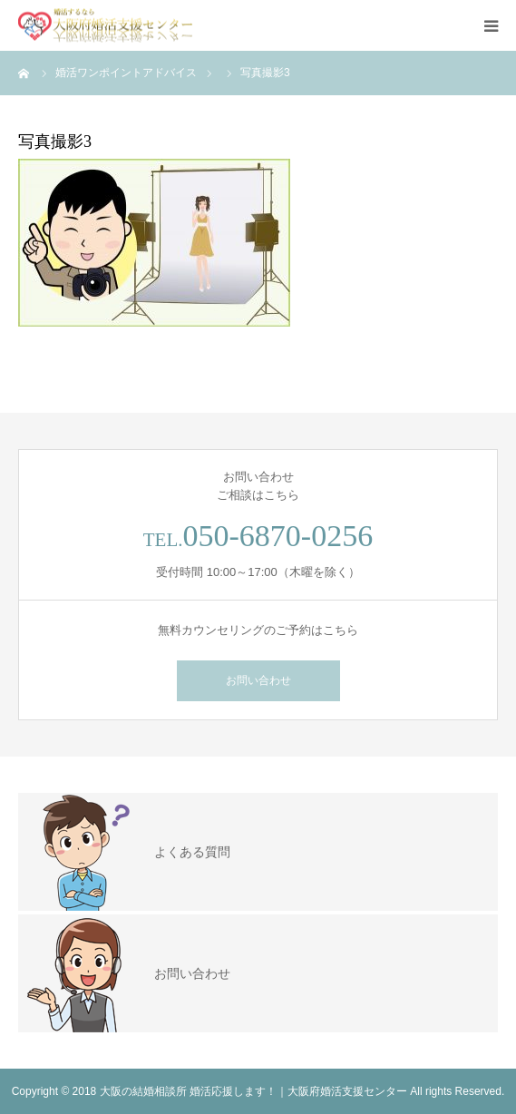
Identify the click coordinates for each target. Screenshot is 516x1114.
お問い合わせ (258, 680)
